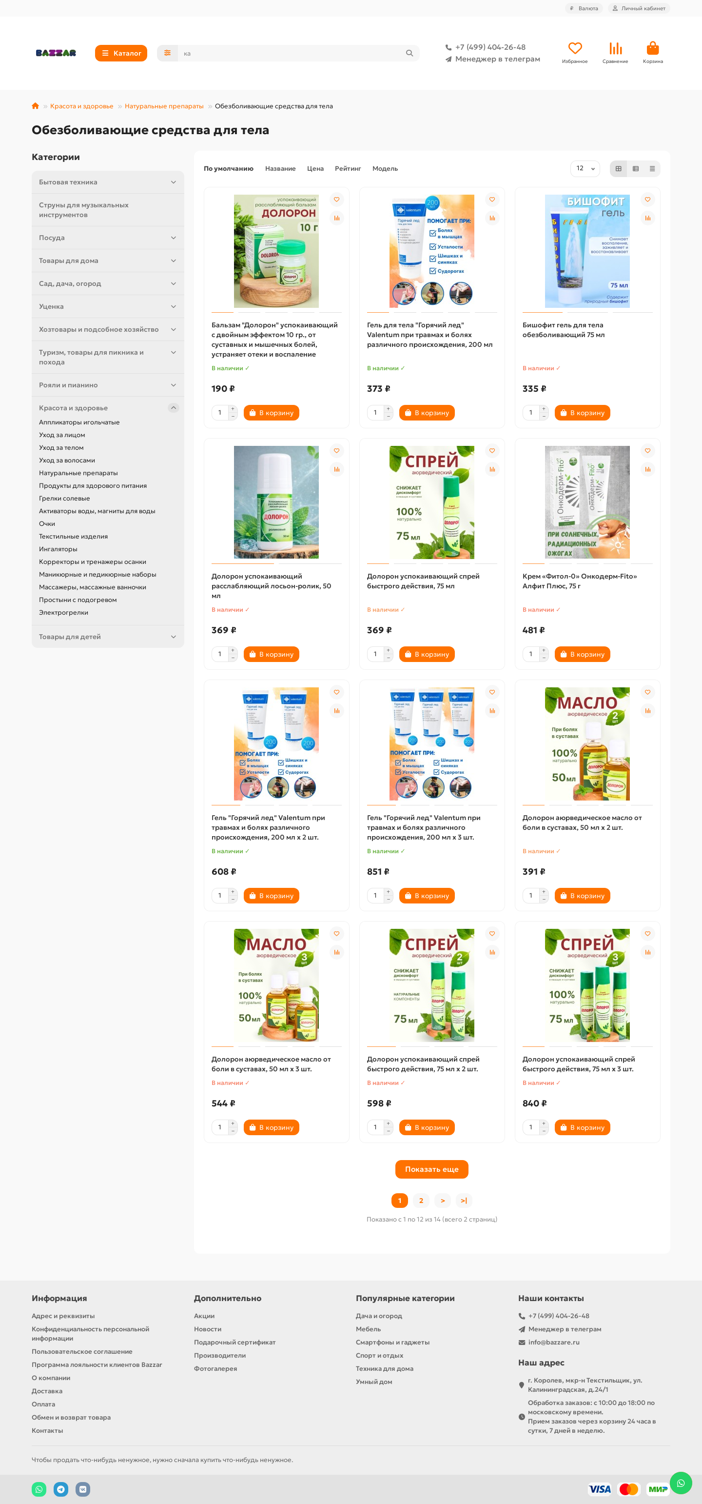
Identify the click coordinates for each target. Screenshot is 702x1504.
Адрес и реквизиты (63, 1316)
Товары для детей (109, 637)
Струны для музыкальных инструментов (84, 210)
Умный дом (374, 1382)
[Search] (299, 53)
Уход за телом (61, 447)
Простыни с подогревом (78, 600)
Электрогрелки (63, 612)
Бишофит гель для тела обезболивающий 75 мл (564, 330)
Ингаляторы (58, 549)
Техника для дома (384, 1368)
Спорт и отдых (379, 1355)
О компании (51, 1378)
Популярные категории (405, 1298)
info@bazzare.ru (554, 1342)
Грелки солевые (64, 498)
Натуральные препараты (164, 106)
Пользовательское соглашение (82, 1351)
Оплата (43, 1404)
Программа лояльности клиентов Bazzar (97, 1365)
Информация (59, 1298)
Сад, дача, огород (109, 283)
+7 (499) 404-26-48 (484, 47)
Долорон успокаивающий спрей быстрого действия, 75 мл (423, 581)
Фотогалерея (215, 1368)
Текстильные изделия (73, 536)
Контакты (47, 1430)
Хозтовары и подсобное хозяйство (109, 329)
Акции (204, 1316)
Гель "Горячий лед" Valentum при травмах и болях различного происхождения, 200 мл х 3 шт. (424, 827)
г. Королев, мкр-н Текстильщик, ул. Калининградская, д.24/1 (585, 1385)
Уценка (109, 306)
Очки (47, 524)
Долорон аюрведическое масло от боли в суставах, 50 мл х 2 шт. (582, 822)
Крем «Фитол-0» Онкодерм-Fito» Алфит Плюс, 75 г (580, 581)
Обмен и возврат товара (71, 1417)
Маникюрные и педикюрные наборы (97, 574)
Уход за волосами (67, 460)
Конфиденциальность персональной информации (90, 1334)
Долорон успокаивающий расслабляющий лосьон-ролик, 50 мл (272, 586)
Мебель (368, 1329)
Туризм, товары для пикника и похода (109, 356)
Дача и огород (379, 1316)
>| (464, 1200)
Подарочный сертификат (235, 1342)
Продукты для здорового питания (93, 485)
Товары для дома (109, 260)
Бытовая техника (109, 182)
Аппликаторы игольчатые (79, 422)
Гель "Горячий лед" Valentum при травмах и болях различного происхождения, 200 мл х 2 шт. (268, 827)
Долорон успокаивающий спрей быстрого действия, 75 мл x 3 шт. (579, 1064)
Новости (207, 1329)
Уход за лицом (62, 435)
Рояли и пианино (109, 385)
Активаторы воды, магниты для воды (97, 511)
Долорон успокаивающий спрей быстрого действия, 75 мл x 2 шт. (423, 1064)
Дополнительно (227, 1298)
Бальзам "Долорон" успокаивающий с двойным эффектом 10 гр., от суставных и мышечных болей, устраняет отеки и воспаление (275, 340)
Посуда (109, 237)
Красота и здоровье (82, 106)
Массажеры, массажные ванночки (92, 587)
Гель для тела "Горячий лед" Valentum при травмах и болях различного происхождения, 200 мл (430, 335)
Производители (220, 1355)
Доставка (47, 1391)
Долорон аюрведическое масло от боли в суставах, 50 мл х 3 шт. (271, 1064)
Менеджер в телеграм (491, 59)
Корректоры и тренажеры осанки (92, 562)
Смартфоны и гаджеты (393, 1342)
